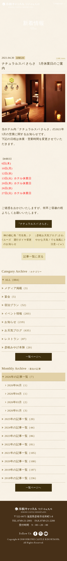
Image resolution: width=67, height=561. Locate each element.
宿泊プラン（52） (15, 305)
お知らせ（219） (14, 322)
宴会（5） (9, 296)
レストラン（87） (15, 338)
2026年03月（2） (17, 402)
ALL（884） (11, 279)
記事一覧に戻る (33, 256)
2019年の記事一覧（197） (20, 469)
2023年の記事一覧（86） (19, 435)
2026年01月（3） (17, 410)
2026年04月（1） (17, 393)
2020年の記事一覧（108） (20, 461)
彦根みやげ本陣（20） (18, 347)
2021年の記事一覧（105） (20, 452)
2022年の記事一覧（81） (19, 444)
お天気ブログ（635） (17, 330)
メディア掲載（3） (15, 288)
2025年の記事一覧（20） (19, 419)
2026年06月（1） (17, 385)
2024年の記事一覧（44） (19, 427)
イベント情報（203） (17, 313)
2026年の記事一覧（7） (18, 376)
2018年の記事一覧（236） (20, 478)
